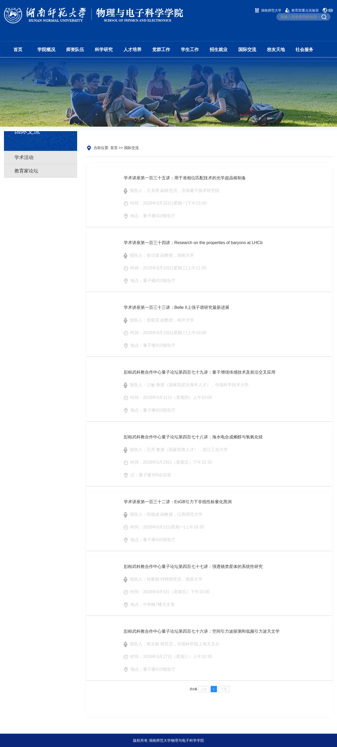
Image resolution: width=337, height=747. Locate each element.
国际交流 (247, 49)
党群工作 (161, 49)
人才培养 (132, 49)
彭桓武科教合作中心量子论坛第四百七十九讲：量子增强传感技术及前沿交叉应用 (199, 378)
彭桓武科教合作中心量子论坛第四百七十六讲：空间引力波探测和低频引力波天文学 (202, 637)
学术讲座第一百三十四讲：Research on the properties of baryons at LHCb (193, 248)
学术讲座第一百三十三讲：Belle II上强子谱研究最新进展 (176, 313)
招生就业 (218, 49)
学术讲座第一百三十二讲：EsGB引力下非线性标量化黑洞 (178, 507)
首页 (17, 49)
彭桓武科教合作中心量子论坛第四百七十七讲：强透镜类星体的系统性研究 (193, 572)
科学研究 (104, 49)
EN (330, 10)
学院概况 (46, 49)
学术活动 (23, 158)
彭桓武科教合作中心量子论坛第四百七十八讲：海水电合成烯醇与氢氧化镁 (193, 443)
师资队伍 (75, 49)
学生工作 (190, 49)
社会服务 (304, 49)
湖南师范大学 (271, 10)
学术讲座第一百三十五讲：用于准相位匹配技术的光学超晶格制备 (185, 183)
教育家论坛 (26, 171)
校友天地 (276, 49)
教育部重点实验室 (305, 10)
